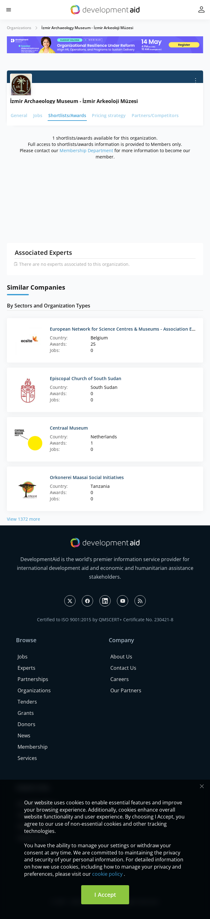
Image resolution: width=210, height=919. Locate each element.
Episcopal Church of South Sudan (85, 378)
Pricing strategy (109, 115)
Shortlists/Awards (67, 115)
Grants (26, 713)
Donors (26, 724)
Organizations (19, 27)
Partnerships (33, 679)
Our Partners (125, 690)
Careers (119, 679)
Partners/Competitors (155, 115)
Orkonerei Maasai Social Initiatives (87, 477)
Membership (33, 746)
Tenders (27, 701)
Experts (26, 667)
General (19, 115)
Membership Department (86, 150)
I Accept (105, 894)
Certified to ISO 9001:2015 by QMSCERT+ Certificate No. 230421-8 (105, 619)
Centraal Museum (69, 428)
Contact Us (123, 667)
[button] (9, 10)
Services (27, 758)
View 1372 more (23, 519)
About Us (121, 656)
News (24, 735)
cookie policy (107, 873)
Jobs (37, 115)
